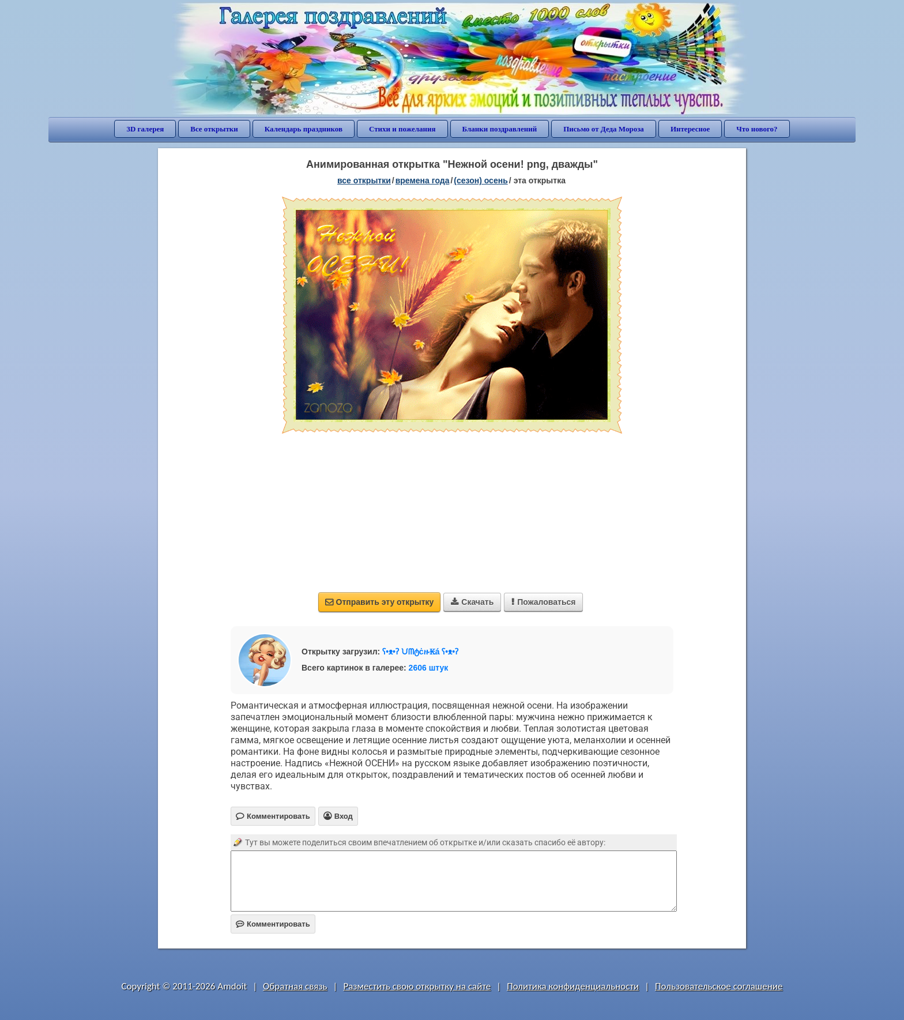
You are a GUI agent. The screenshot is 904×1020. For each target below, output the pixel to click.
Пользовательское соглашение (718, 986)
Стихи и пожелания (402, 129)
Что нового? (756, 129)
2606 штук (429, 667)
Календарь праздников (303, 129)
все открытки (364, 180)
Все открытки (214, 129)
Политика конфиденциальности (573, 986)
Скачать (472, 602)
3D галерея (145, 129)
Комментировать (273, 924)
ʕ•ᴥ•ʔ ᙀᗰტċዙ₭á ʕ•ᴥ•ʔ (420, 651)
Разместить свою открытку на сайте (417, 986)
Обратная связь (295, 986)
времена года (423, 180)
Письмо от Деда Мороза (603, 129)
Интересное (690, 129)
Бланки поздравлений (499, 129)
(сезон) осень (480, 180)
